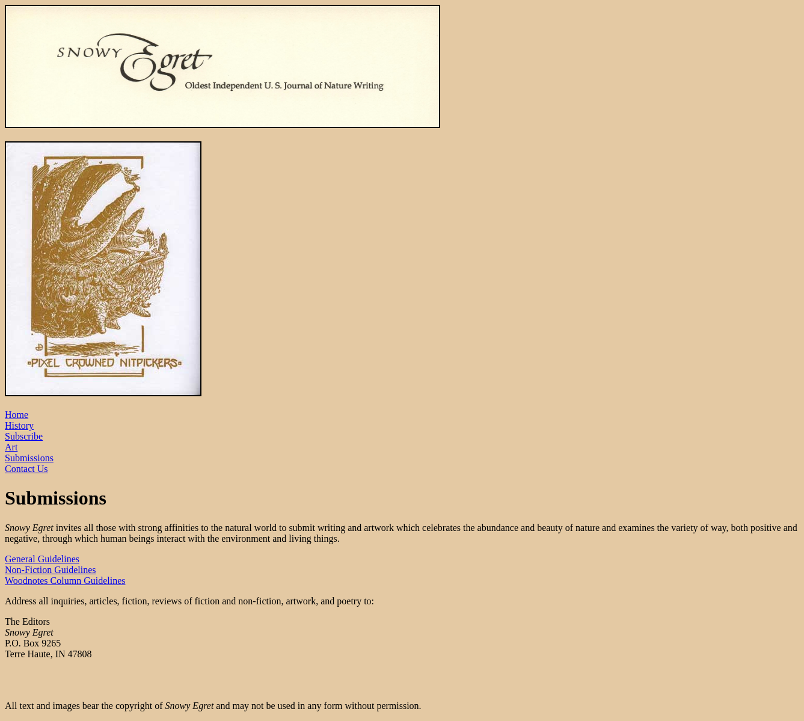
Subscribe (24, 436)
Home (16, 415)
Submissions (29, 458)
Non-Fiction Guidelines (50, 570)
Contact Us (26, 469)
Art (11, 447)
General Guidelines (42, 559)
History (19, 425)
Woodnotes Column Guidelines (65, 580)
